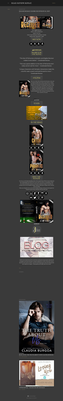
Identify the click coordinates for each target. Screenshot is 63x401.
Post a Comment (24, 356)
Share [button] (9, 9)
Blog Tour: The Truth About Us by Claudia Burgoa (36, 355)
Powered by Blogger (31, 396)
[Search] (53, 3)
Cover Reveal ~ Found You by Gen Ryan (32, 387)
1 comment (23, 389)
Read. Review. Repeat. (21, 3)
